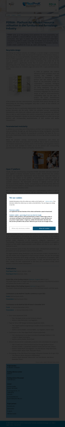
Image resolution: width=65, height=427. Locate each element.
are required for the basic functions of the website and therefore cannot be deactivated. (31, 210)
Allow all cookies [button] (44, 228)
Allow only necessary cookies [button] (21, 228)
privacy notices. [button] (49, 201)
